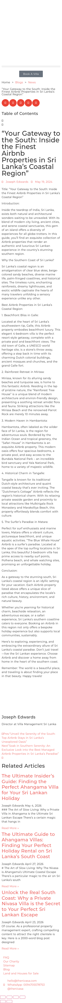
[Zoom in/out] (3, 997)
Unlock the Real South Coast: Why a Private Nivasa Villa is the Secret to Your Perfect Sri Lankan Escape (31, 904)
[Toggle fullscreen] (9, 997)
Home (6, 82)
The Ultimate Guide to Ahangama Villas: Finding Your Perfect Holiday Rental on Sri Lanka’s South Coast (28, 845)
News (32, 82)
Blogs (19, 82)
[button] (31, 66)
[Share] (16, 997)
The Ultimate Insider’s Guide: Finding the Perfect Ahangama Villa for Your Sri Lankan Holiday (30, 787)
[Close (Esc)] (22, 997)
